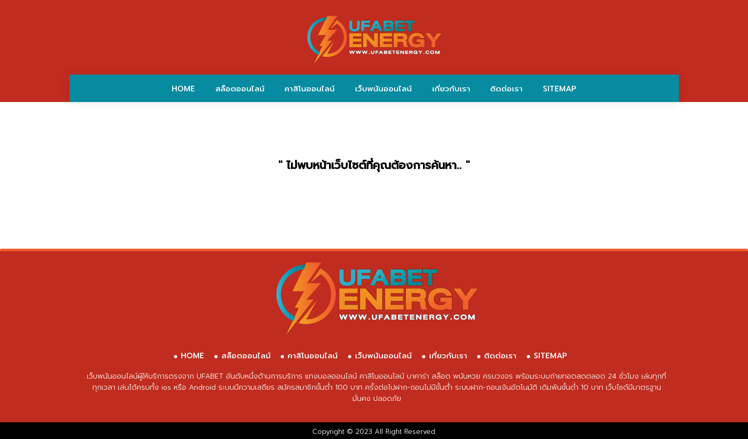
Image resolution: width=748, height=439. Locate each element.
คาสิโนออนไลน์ (309, 88)
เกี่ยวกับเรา (451, 88)
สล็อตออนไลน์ (240, 88)
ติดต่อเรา (506, 88)
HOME (183, 88)
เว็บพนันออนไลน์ (383, 88)
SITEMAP (559, 88)
